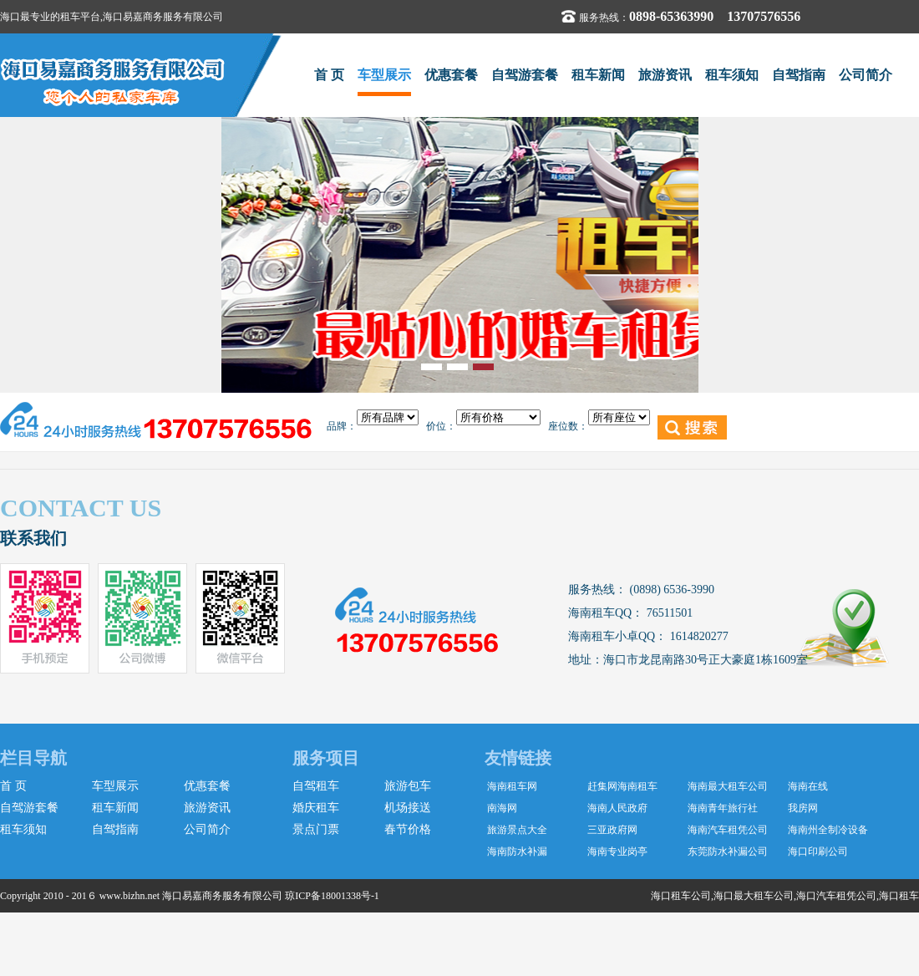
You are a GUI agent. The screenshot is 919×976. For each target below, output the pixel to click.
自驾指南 (798, 75)
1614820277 (698, 636)
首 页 (329, 75)
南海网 (502, 808)
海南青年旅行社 (723, 808)
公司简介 (865, 75)
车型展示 (384, 75)
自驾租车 (315, 786)
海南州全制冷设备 (828, 830)
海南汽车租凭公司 (728, 830)
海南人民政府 (617, 808)
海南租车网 (512, 786)
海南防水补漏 (517, 851)
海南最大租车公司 (728, 786)
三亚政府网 (612, 830)
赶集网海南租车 (622, 786)
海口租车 (899, 896)
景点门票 (315, 829)
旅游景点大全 (517, 830)
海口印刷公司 (818, 851)
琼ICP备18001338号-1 (332, 896)
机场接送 (407, 807)
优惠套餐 (451, 75)
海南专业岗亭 (617, 851)
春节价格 (407, 829)
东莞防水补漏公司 (728, 851)
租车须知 (732, 75)
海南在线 (808, 786)
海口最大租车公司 (753, 896)
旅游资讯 (665, 75)
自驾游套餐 (524, 75)
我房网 (803, 808)
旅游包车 (407, 786)
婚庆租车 (315, 807)
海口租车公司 (681, 896)
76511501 (668, 613)
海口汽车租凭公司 (836, 896)
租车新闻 (598, 75)
